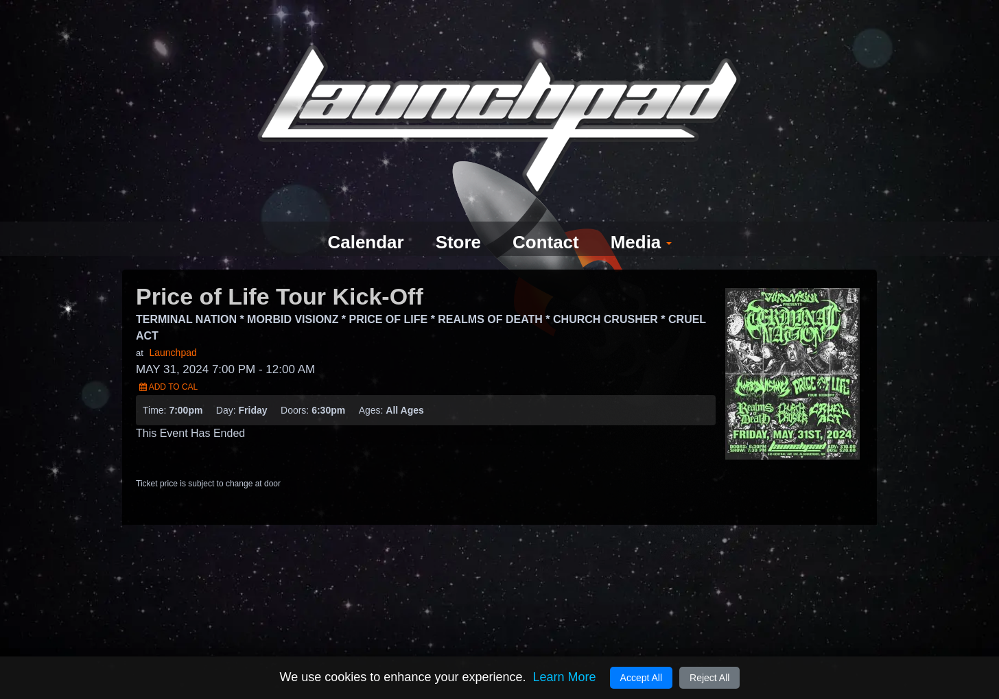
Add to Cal (168, 362)
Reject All (709, 677)
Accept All (641, 677)
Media (647, 217)
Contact (548, 217)
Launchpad (172, 327)
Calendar (360, 217)
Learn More (564, 677)
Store (456, 217)
